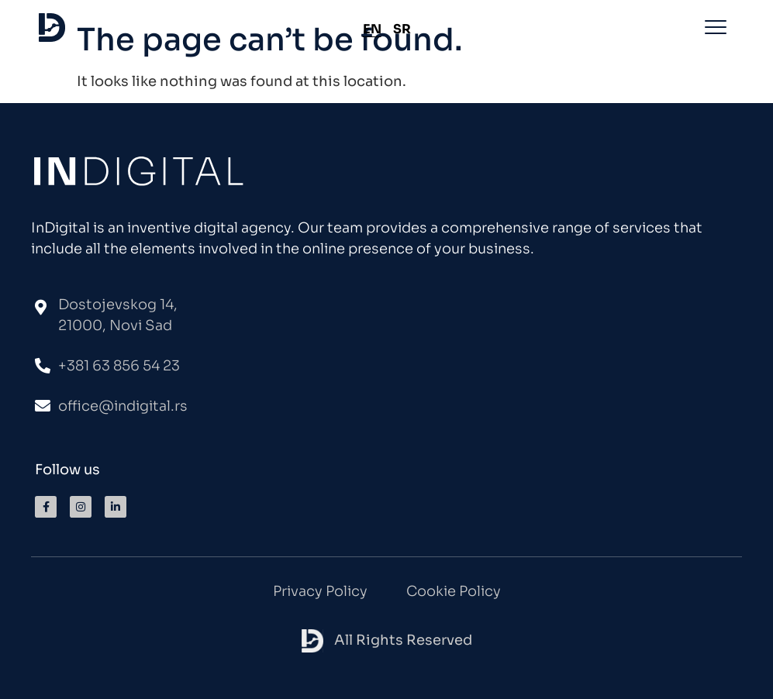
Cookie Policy (453, 591)
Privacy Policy (320, 591)
